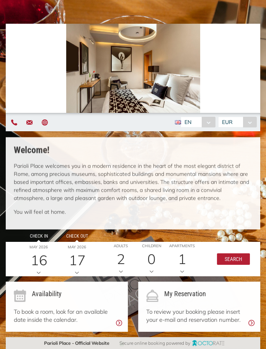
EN (187, 122)
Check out (76, 236)
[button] (231, 259)
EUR (227, 122)
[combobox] (198, 122)
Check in (38, 236)
